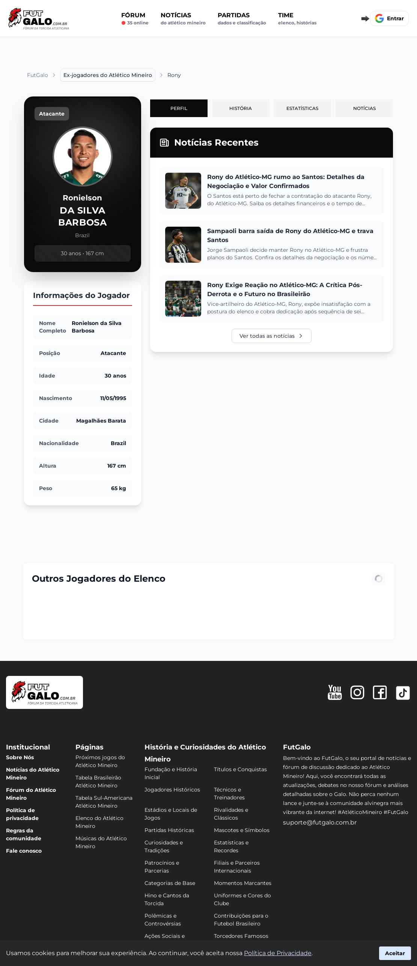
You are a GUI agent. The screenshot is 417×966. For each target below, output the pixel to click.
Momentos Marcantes (242, 883)
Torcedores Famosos (241, 936)
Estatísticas (302, 108)
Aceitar (395, 953)
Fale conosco (24, 850)
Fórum (135, 19)
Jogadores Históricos (172, 789)
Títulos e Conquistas (240, 769)
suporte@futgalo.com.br (320, 822)
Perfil (178, 108)
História (240, 108)
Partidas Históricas (169, 830)
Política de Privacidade (278, 953)
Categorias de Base (170, 883)
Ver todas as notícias (271, 336)
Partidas (242, 19)
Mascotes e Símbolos (241, 830)
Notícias (183, 19)
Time (297, 19)
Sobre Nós (20, 757)
